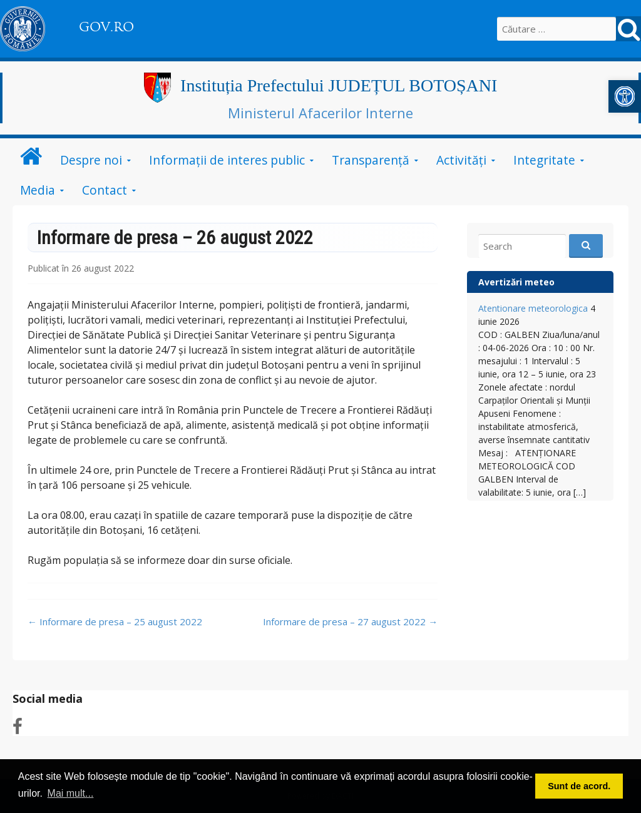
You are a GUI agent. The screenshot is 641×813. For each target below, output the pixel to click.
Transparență (370, 159)
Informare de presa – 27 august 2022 (350, 621)
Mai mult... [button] (71, 793)
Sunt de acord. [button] (579, 786)
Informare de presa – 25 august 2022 (115, 621)
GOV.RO (106, 27)
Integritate (544, 159)
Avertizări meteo (516, 282)
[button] (624, 96)
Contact (104, 190)
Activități (461, 159)
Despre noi (91, 159)
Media (37, 190)
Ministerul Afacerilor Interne (320, 112)
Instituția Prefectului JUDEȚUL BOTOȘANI (338, 85)
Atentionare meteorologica (533, 308)
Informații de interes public (227, 159)
